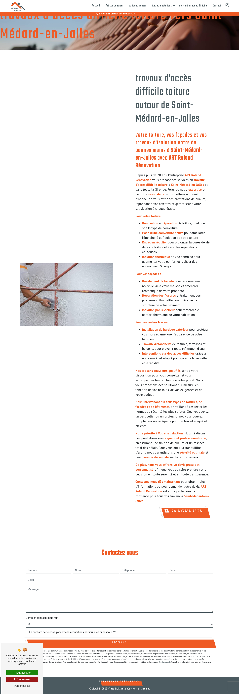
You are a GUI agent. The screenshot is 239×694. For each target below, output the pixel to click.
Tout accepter (22, 672)
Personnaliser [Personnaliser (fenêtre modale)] (22, 685)
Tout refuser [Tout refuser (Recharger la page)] (22, 679)
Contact (217, 5)
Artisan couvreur (114, 5)
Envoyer (119, 642)
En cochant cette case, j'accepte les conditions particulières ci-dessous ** (72, 632)
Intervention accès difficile (193, 5)
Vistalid (96, 689)
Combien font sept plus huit (42, 617)
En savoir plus (183, 511)
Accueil (96, 5)
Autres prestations (162, 5)
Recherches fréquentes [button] (119, 682)
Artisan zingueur (137, 5)
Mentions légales (141, 689)
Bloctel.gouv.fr (164, 662)
